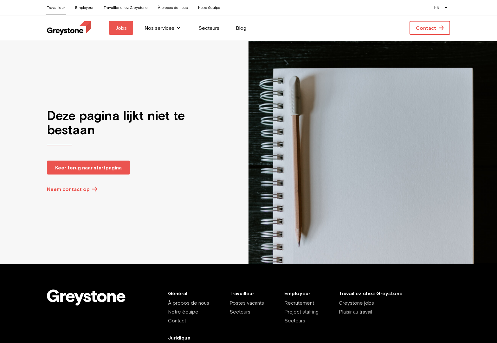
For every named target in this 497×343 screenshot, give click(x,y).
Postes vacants (246, 303)
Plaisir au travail (355, 311)
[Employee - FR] (69, 28)
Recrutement (299, 303)
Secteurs (239, 311)
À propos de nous (188, 303)
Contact (177, 320)
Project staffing (301, 311)
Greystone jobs (356, 303)
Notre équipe (183, 311)
